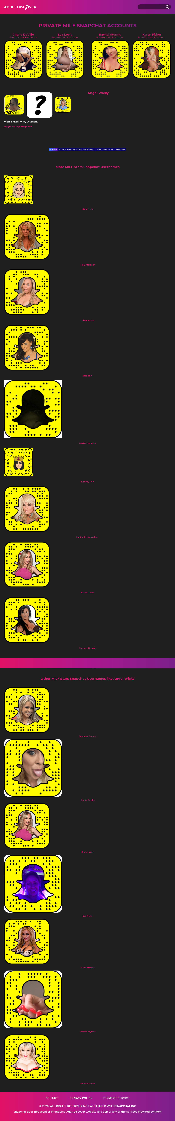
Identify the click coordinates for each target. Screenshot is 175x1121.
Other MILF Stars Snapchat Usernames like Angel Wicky (87, 679)
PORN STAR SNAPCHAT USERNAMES (110, 150)
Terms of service (116, 1098)
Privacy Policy (81, 1098)
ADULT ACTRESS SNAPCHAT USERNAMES (76, 150)
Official (53, 150)
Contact (52, 1098)
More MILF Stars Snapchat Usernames (88, 167)
